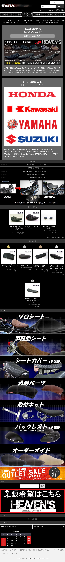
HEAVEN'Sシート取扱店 (8, 526)
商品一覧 (5, 14)
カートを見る (38, 14)
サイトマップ (5, 553)
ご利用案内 (13, 550)
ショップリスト (59, 14)
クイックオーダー (16, 14)
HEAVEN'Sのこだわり (27, 14)
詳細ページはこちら (32, 36)
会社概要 (4, 550)
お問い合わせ (49, 14)
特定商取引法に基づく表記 (27, 550)
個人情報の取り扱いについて (46, 550)
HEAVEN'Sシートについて (42, 526)
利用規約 (61, 550)
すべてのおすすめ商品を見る (55, 237)
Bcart (47, 558)
